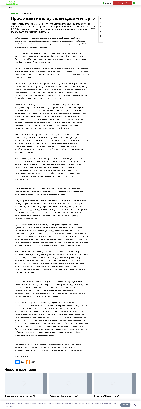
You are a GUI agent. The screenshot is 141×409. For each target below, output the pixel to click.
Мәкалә (8, 8)
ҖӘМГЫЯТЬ (15, 13)
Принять (125, 405)
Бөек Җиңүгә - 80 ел (122, 3)
